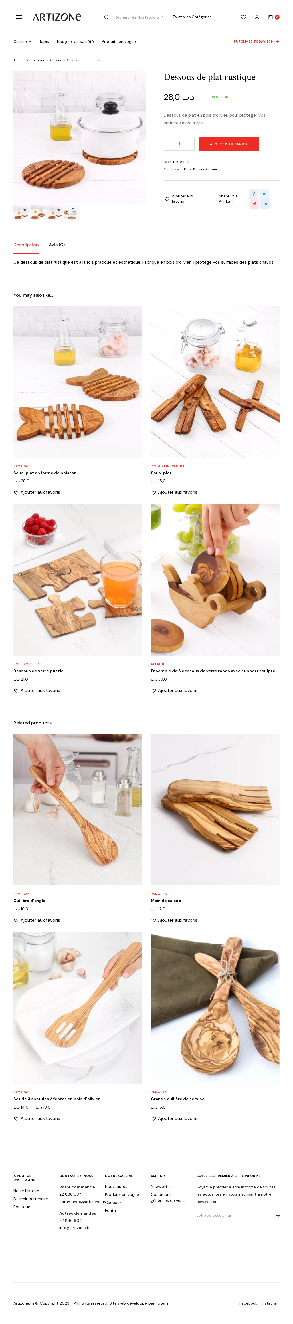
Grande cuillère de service (178, 1098)
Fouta (110, 1210)
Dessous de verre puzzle (38, 670)
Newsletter (161, 1186)
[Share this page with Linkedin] (265, 204)
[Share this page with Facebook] (253, 194)
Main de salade (166, 900)
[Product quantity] (179, 143)
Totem (162, 1303)
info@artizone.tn (75, 1227)
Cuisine (20, 41)
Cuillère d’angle (29, 900)
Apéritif (158, 664)
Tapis (44, 41)
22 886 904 (70, 1194)
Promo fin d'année (168, 466)
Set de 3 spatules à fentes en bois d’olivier (56, 1098)
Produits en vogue (119, 41)
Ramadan (21, 466)
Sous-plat (161, 472)
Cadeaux (113, 1202)
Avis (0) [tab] (57, 245)
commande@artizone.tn (82, 1201)
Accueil (19, 60)
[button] (180, 199)
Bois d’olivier (194, 169)
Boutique (37, 60)
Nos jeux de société (75, 41)
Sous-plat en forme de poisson (45, 472)
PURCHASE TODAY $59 (257, 41)
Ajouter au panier (229, 144)
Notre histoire (26, 1190)
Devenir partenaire (30, 1198)
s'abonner (276, 1215)
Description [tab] (26, 245)
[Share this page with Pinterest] (254, 204)
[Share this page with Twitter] (264, 194)
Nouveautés (116, 1186)
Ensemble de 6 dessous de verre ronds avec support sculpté (213, 670)
